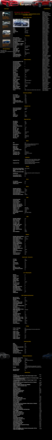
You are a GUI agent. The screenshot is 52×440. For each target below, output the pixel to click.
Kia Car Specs (44, 54)
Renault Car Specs (45, 75)
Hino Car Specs (45, 44)
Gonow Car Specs (45, 41)
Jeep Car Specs (45, 52)
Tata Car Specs (45, 85)
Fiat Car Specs (45, 34)
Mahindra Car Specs (46, 59)
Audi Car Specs (45, 16)
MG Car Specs (44, 67)
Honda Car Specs (45, 45)
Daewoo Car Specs (45, 27)
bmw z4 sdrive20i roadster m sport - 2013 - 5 (6, 45)
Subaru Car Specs (45, 83)
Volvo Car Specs (45, 89)
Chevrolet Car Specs (46, 24)
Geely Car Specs (45, 40)
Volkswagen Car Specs (46, 88)
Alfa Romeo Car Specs (46, 13)
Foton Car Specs (45, 36)
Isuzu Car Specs (45, 49)
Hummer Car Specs (45, 46)
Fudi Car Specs (45, 37)
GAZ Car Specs (45, 39)
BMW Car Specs (45, 19)
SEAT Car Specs (45, 80)
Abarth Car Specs (45, 12)
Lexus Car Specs (45, 57)
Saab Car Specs (45, 79)
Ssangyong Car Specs (46, 82)
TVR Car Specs (45, 87)
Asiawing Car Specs (46, 14)
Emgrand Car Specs (45, 32)
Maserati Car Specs (45, 61)
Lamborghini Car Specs (46, 55)
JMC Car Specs (45, 53)
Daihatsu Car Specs (45, 28)
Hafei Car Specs (45, 43)
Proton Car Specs (45, 74)
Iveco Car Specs (45, 50)
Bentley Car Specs (45, 18)
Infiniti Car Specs (45, 48)
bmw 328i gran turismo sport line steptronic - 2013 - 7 (6, 17)
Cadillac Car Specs (45, 20)
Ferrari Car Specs (45, 33)
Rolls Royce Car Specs (46, 76)
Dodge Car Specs (45, 31)
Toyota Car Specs (45, 86)
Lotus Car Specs (45, 58)
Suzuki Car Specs (45, 84)
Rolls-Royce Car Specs (46, 77)
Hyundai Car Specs (45, 47)
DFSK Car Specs (45, 30)
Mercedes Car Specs (46, 66)
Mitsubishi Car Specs (46, 69)
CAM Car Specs (45, 21)
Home (43, 11)
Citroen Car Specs (45, 26)
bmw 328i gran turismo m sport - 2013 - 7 (6, 26)
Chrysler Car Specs (45, 25)
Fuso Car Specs (45, 38)
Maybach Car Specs (45, 63)
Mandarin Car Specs (46, 60)
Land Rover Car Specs (46, 56)
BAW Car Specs (45, 17)
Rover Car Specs (45, 78)
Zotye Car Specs (45, 90)
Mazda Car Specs (45, 64)
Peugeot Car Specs (45, 72)
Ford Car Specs (45, 35)
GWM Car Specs (45, 42)
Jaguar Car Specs (45, 51)
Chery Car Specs (45, 23)
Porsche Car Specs (45, 73)
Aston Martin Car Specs (46, 15)
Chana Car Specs (45, 22)
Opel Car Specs (45, 71)
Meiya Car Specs (45, 65)
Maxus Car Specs (45, 62)
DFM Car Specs (45, 29)
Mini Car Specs (45, 68)
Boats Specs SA (3, 50)
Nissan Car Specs (45, 70)
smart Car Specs (45, 81)
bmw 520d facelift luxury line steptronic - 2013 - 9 (6, 36)
